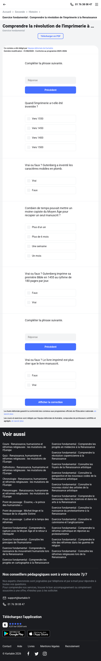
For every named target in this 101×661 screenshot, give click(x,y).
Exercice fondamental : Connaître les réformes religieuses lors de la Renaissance (72, 554)
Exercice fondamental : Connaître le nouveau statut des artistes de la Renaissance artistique (72, 487)
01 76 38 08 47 (83, 4)
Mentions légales (49, 646)
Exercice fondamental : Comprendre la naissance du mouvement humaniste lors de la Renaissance (26, 551)
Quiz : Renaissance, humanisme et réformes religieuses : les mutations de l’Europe (24, 458)
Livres (31, 646)
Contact (7, 646)
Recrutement (72, 646)
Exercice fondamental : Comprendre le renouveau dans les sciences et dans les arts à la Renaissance (74, 499)
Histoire (33, 11)
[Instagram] (44, 653)
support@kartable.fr (19, 597)
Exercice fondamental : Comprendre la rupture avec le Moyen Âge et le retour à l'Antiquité (25, 530)
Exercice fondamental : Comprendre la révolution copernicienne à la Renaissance (73, 455)
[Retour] (6, 4)
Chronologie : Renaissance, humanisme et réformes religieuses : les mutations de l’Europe (26, 481)
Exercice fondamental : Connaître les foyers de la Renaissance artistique (72, 466)
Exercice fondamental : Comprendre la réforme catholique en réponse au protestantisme (73, 530)
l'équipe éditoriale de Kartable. (40, 48)
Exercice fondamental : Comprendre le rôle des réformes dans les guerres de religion (73, 542)
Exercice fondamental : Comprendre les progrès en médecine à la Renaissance (74, 446)
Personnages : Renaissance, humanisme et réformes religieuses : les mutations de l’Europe (26, 493)
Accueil (7, 11)
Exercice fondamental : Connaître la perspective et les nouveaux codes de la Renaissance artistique (74, 475)
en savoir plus (17, 421)
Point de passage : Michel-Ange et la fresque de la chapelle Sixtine (23, 512)
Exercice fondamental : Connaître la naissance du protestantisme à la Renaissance (72, 510)
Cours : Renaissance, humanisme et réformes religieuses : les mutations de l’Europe (24, 447)
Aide (19, 646)
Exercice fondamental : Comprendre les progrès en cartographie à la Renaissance (26, 561)
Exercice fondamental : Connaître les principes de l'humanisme (23, 541)
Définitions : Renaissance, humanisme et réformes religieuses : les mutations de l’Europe (25, 470)
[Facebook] (28, 653)
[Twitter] (36, 653)
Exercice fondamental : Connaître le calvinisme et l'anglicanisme (72, 521)
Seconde (20, 11)
